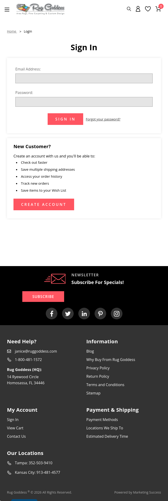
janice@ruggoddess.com (36, 351)
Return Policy (97, 376)
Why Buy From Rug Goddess (110, 359)
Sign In (13, 419)
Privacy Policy (98, 368)
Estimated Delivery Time (107, 436)
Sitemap (93, 393)
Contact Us (16, 436)
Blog (90, 351)
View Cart (15, 428)
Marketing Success (147, 492)
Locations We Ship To (104, 428)
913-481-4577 (48, 472)
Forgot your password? (103, 119)
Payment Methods (102, 419)
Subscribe (43, 296)
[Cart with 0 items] (158, 8)
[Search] (129, 9)
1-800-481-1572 (28, 359)
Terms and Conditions (105, 384)
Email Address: (28, 69)
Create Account (43, 204)
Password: (24, 92)
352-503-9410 (41, 462)
